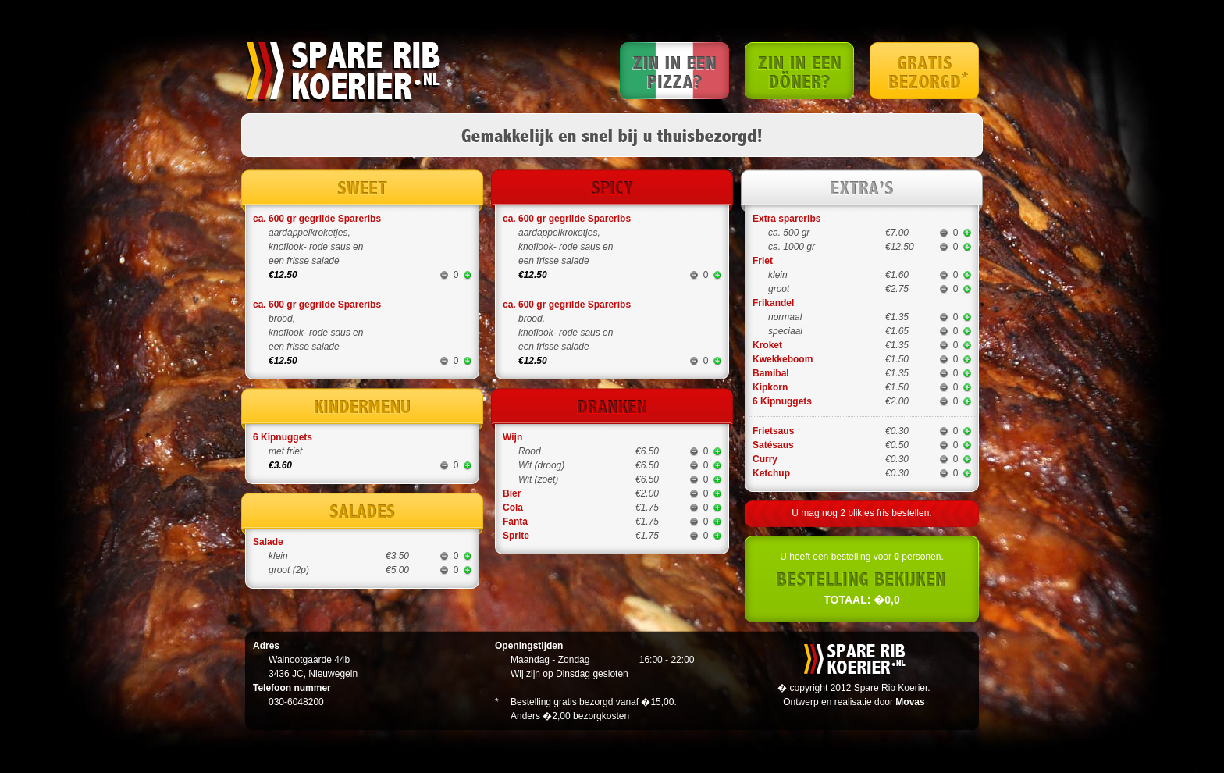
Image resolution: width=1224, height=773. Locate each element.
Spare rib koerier (342, 72)
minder (444, 275)
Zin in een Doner (799, 70)
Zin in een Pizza (674, 70)
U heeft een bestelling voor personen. (862, 578)
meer (467, 275)
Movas (909, 701)
